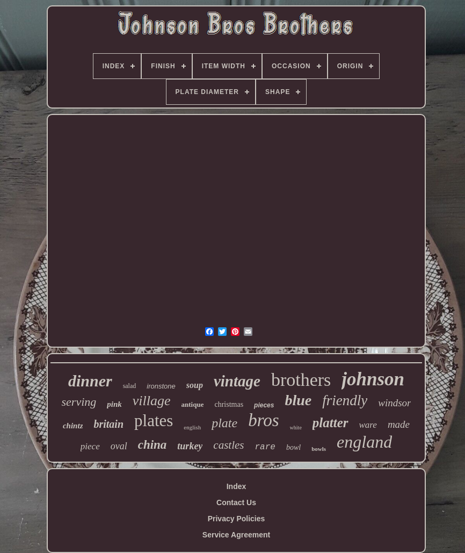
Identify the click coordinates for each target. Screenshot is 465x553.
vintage (237, 381)
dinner (90, 381)
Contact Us (236, 502)
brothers (301, 380)
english (192, 427)
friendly (344, 400)
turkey (189, 446)
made (399, 424)
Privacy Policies (236, 518)
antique (192, 404)
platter (330, 422)
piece (90, 446)
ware (368, 425)
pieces (264, 405)
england (364, 441)
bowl (293, 447)
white (296, 427)
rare (265, 447)
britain (108, 424)
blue (298, 400)
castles (228, 445)
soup (194, 385)
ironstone (161, 386)
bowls (318, 449)
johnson (373, 379)
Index (236, 486)
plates (153, 420)
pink (114, 404)
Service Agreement (236, 534)
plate (224, 423)
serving (79, 401)
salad (129, 386)
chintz (73, 425)
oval (119, 446)
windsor (394, 402)
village (152, 400)
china (152, 444)
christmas (228, 404)
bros (263, 420)
